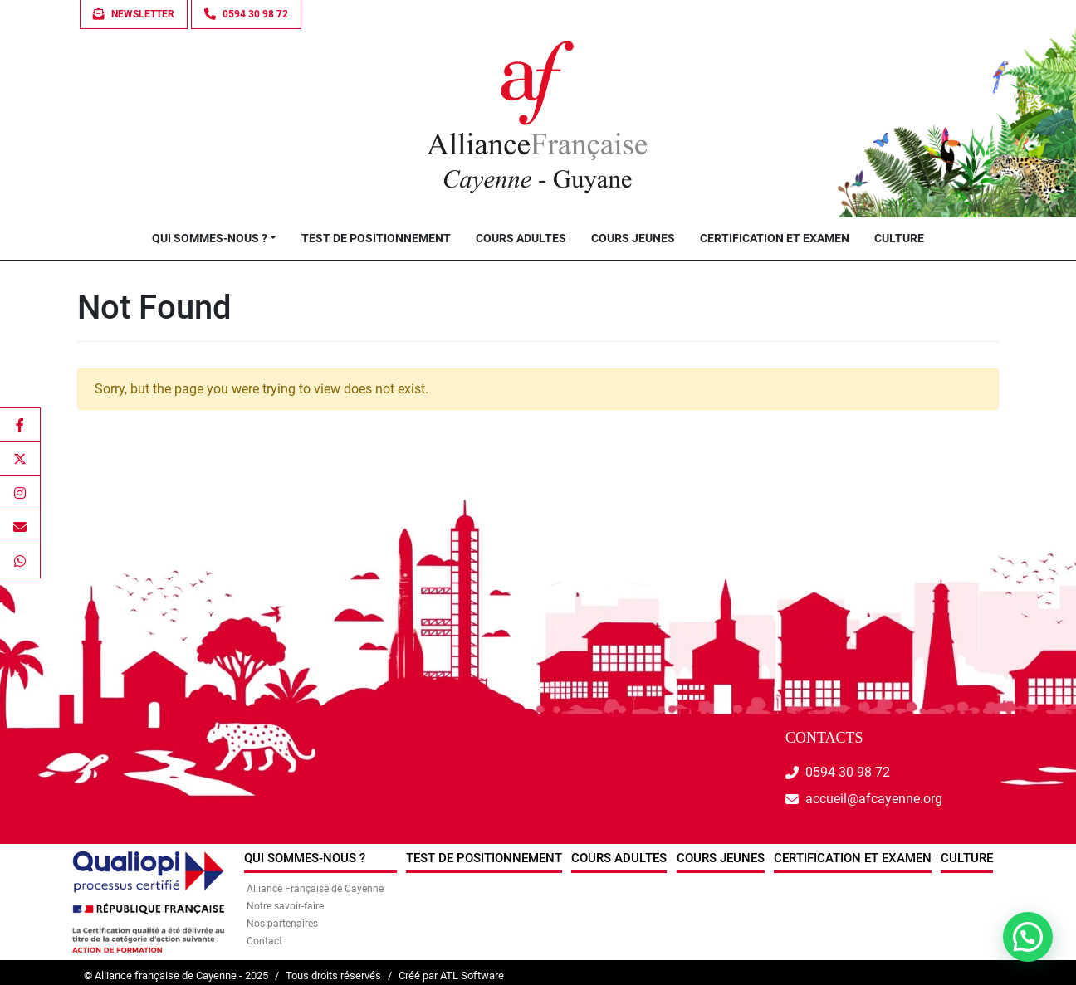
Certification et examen (774, 238)
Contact (264, 941)
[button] (1028, 937)
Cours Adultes (521, 238)
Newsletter (133, 14)
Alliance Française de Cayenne (315, 889)
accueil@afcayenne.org (873, 799)
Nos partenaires (282, 923)
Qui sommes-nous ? (209, 238)
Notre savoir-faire (285, 906)
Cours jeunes (633, 238)
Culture (899, 238)
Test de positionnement (376, 238)
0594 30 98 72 (847, 772)
